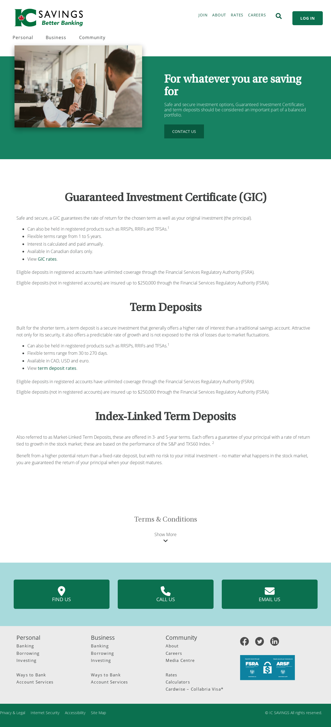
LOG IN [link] (307, 18)
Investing (26, 660)
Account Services (34, 682)
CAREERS (257, 15)
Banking (25, 646)
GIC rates (47, 259)
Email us (269, 594)
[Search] (279, 16)
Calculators (178, 682)
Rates (171, 674)
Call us (165, 594)
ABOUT (219, 15)
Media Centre (180, 660)
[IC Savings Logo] (49, 18)
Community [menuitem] (92, 37)
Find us (61, 594)
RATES (237, 15)
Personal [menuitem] (23, 37)
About (172, 646)
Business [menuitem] (56, 37)
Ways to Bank (31, 674)
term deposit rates (57, 368)
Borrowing (27, 653)
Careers (174, 653)
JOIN (203, 15)
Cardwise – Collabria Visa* (195, 689)
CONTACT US (184, 131)
